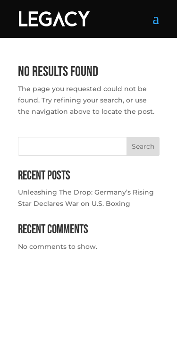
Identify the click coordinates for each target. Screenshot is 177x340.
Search (143, 146)
